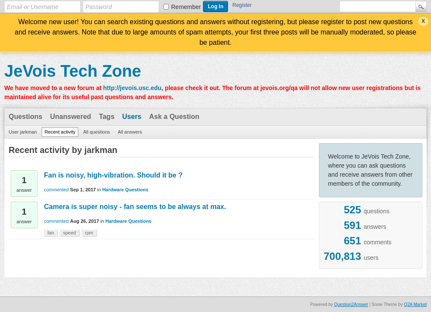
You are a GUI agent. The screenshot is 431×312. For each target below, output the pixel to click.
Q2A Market (415, 304)
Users (131, 116)
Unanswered (70, 116)
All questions (96, 131)
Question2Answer (351, 304)
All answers (130, 131)
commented (56, 189)
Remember (186, 7)
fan (50, 232)
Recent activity (59, 131)
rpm (89, 232)
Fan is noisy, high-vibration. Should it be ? (113, 175)
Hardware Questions (125, 189)
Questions (25, 116)
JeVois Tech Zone (72, 71)
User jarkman (23, 131)
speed (69, 232)
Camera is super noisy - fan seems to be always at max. (135, 206)
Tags (106, 116)
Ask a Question (174, 116)
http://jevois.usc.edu (132, 87)
